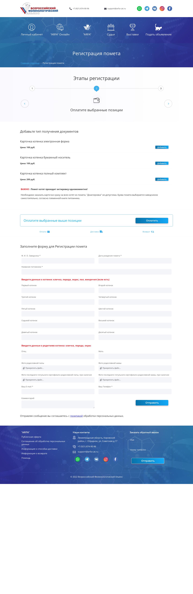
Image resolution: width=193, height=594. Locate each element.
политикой (76, 415)
